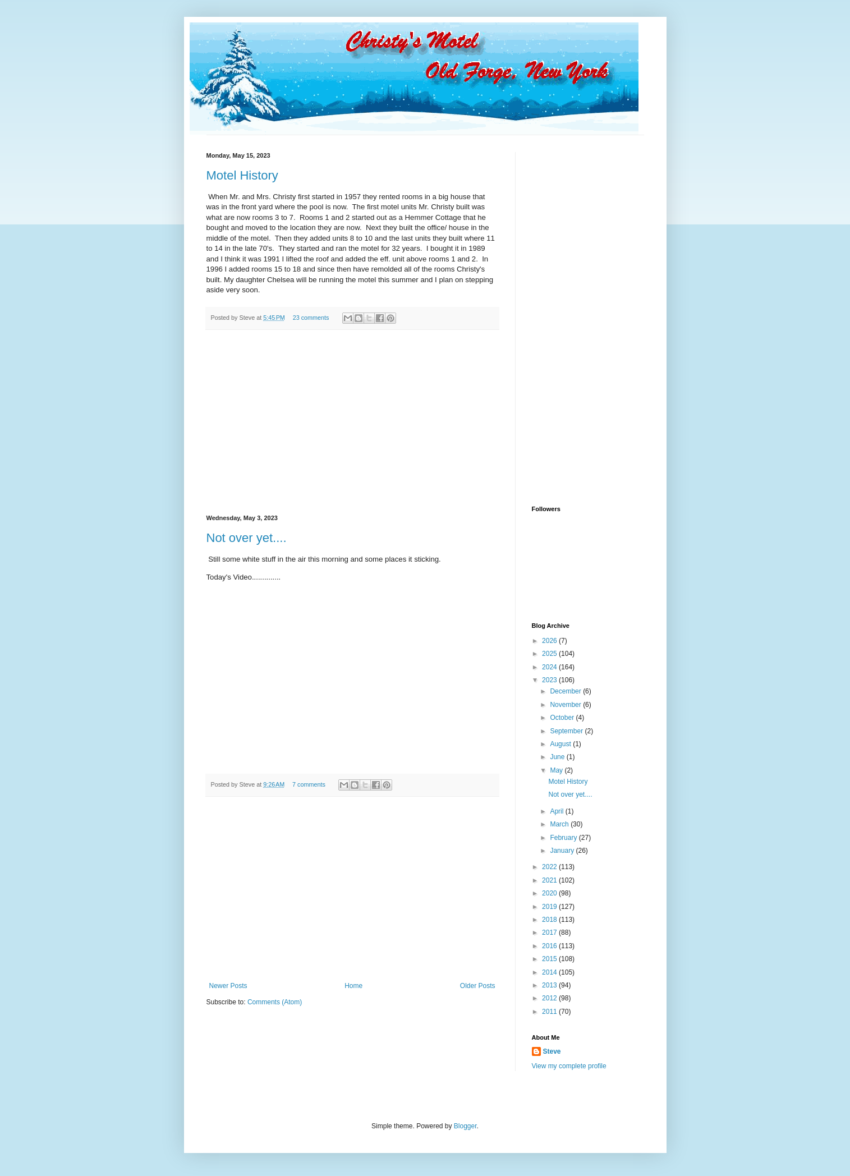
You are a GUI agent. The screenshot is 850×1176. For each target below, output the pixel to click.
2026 (550, 641)
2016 (550, 946)
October (563, 718)
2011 (550, 1012)
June (558, 757)
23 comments (311, 317)
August (561, 744)
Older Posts (477, 986)
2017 (550, 932)
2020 (550, 893)
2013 (550, 985)
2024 (550, 667)
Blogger (465, 1126)
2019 (550, 907)
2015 (550, 959)
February (564, 838)
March (560, 824)
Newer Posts (228, 986)
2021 (550, 880)
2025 (550, 654)
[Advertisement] (352, 422)
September (567, 731)
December (566, 691)
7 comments (308, 784)
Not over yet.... (246, 538)
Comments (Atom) (274, 1002)
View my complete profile (569, 1066)
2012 (550, 998)
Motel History (242, 175)
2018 (550, 920)
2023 (550, 680)
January (563, 851)
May (557, 770)
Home (353, 986)
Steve (552, 1051)
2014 (550, 972)
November (566, 705)
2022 (550, 867)
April (557, 811)
